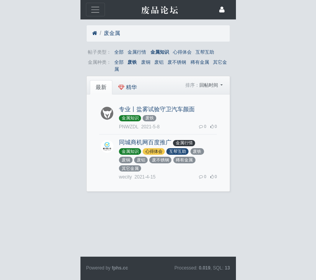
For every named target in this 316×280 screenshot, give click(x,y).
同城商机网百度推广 (83, 127)
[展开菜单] (27, 9)
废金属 (50, 33)
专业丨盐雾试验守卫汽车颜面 (95, 102)
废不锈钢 (114, 62)
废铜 (83, 62)
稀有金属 (137, 62)
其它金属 (160, 62)
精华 (65, 80)
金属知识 (97, 52)
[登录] (289, 9)
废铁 (70, 62)
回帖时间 (271, 78)
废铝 (96, 62)
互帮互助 (142, 52)
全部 (56, 52)
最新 (38, 80)
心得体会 (120, 52)
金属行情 (74, 52)
